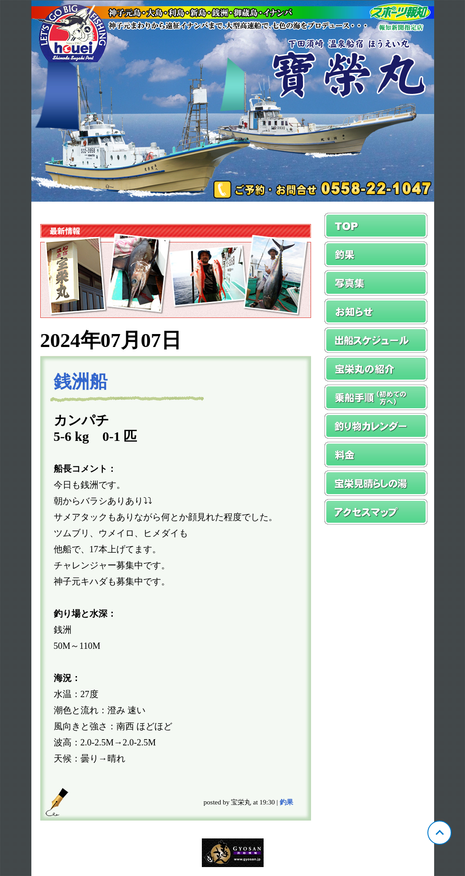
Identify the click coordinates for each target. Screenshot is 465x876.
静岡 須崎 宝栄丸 (232, 101)
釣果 (286, 802)
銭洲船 (80, 382)
